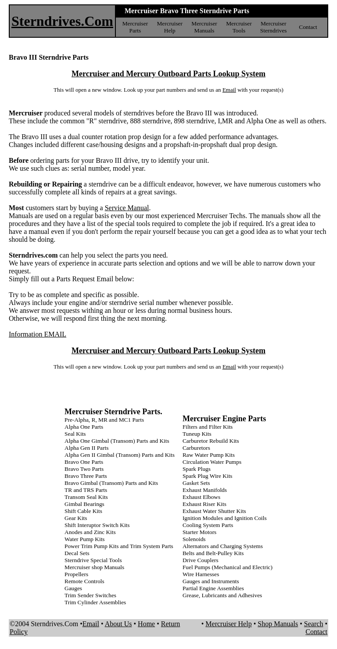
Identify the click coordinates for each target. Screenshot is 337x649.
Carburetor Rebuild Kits (211, 440)
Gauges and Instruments (211, 581)
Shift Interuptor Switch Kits (97, 525)
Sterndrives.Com (62, 21)
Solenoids (194, 539)
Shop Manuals (278, 623)
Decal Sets (77, 553)
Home (146, 623)
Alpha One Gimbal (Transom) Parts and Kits (117, 440)
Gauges (73, 588)
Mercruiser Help (169, 27)
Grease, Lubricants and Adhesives (222, 595)
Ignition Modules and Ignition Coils (225, 518)
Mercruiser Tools (238, 27)
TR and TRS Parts (86, 490)
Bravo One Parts (84, 462)
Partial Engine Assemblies (213, 588)
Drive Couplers (201, 560)
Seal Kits (75, 433)
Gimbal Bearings (84, 504)
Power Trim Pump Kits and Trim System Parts (119, 546)
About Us (118, 623)
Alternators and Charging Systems (223, 546)
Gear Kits (76, 518)
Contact (308, 27)
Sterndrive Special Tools (93, 560)
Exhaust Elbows (201, 497)
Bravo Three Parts (86, 476)
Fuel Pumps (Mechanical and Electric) (227, 567)
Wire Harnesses (201, 574)
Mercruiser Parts (135, 27)
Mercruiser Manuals (204, 27)
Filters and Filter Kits (208, 426)
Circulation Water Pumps (212, 462)
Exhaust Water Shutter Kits (214, 511)
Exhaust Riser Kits (204, 504)
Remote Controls (84, 581)
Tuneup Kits (197, 433)
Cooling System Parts (208, 525)
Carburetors (196, 448)
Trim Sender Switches (90, 595)
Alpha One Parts (84, 426)
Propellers (76, 574)
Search (313, 623)
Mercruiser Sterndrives (273, 27)
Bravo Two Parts (84, 469)
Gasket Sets (196, 483)
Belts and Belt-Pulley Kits (213, 553)
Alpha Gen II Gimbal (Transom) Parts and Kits (120, 455)
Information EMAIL (37, 334)
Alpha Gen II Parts (86, 448)
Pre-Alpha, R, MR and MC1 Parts (104, 419)
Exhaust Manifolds (205, 490)
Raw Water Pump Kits (209, 455)
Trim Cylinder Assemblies (95, 602)
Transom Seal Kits (86, 497)
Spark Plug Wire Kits (208, 476)
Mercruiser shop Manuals (94, 567)
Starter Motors (199, 532)
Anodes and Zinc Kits (90, 532)
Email (229, 89)
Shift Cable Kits (83, 511)
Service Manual (127, 208)
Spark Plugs (197, 469)
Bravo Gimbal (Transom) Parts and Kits (111, 483)
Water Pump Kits (84, 539)
